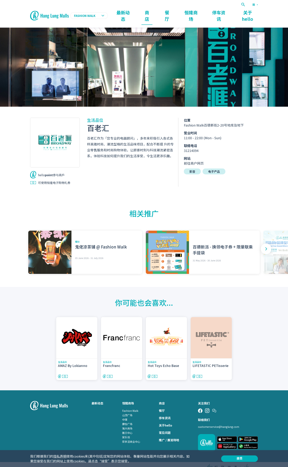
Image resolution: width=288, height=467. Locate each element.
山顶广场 (127, 408)
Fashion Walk (130, 403)
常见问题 (165, 425)
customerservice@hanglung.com (218, 419)
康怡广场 (127, 417)
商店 (176, 12)
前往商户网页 (194, 156)
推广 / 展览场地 (169, 433)
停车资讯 (229, 12)
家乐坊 (126, 430)
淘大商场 (127, 421)
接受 (239, 458)
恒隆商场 (209, 12)
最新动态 (157, 12)
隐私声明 (59, 456)
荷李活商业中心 (131, 434)
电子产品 (214, 164)
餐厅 (191, 12)
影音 (192, 164)
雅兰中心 (127, 425)
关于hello (251, 12)
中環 (124, 412)
